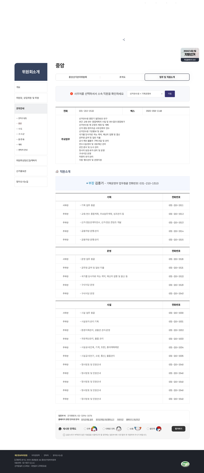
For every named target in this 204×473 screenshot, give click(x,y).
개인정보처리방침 (21, 455)
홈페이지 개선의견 (133, 419)
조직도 (122, 77)
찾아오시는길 (57, 455)
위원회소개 (158, 8)
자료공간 (135, 8)
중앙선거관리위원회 (78, 77)
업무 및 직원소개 (167, 77)
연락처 (46, 455)
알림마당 (90, 8)
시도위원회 (151, 3)
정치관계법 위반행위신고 (105, 419)
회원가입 (171, 3)
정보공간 (113, 8)
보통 (131, 429)
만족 (88, 429)
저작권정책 (35, 455)
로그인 (179, 3)
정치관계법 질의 (87, 419)
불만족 (152, 429)
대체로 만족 (110, 429)
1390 (40, 466)
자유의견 (120, 419)
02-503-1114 (28, 463)
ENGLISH (161, 3)
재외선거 (140, 3)
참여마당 (67, 8)
